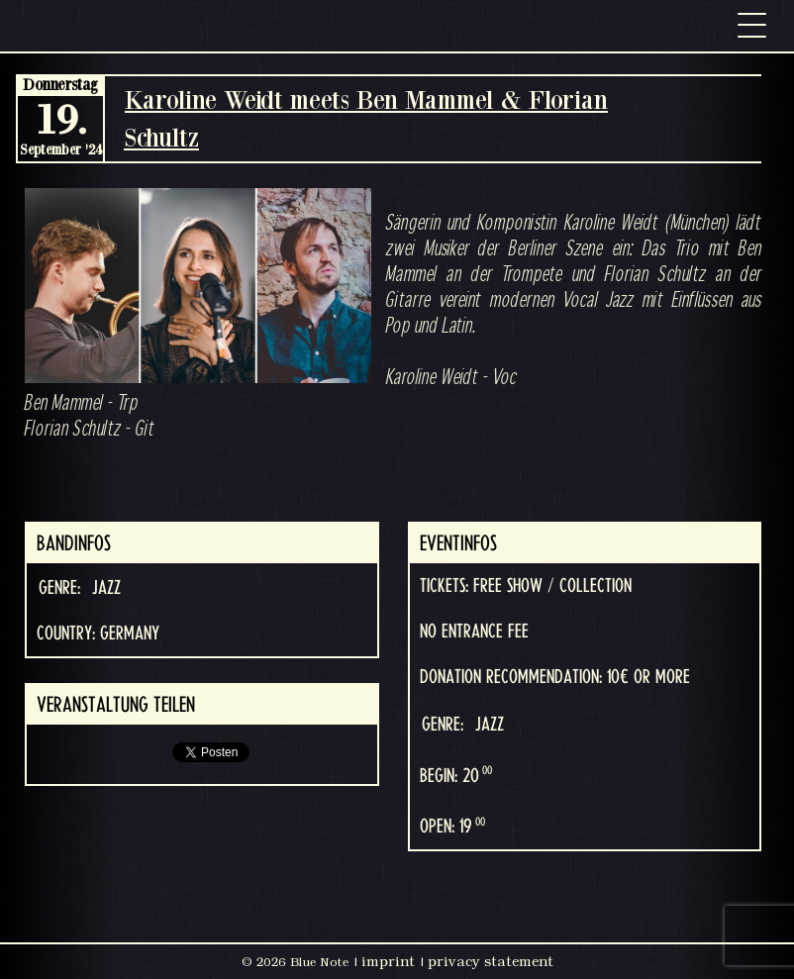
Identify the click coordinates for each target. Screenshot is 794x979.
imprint (388, 961)
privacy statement (490, 961)
